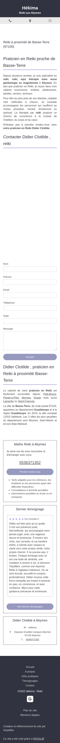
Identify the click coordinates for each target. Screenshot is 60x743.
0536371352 (30, 462)
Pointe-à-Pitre (11, 397)
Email (6, 289)
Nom (5, 263)
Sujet (6, 315)
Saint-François (26, 401)
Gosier (37, 397)
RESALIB (38, 738)
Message (8, 328)
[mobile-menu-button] (50, 20)
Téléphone (9, 302)
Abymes (26, 397)
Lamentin (8, 401)
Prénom (7, 276)
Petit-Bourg (49, 394)
